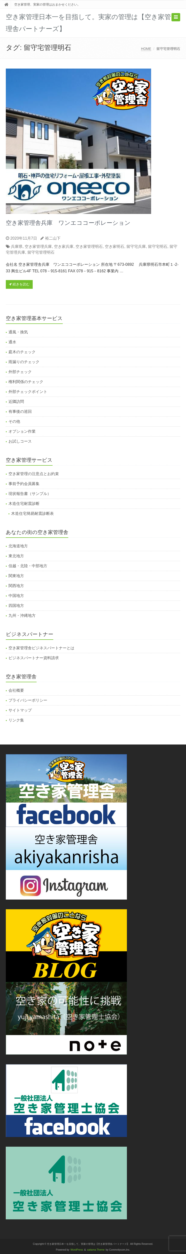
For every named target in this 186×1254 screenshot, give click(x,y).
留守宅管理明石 (40, 252)
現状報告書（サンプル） (29, 494)
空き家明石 (114, 246)
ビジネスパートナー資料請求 (33, 658)
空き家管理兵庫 (38, 246)
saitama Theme (96, 1249)
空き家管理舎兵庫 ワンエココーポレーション (68, 222)
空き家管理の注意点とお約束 (33, 474)
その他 (14, 421)
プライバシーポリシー (27, 700)
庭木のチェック (22, 352)
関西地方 (16, 586)
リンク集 (16, 720)
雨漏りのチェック (23, 362)
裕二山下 (53, 238)
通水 (12, 342)
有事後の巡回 (20, 411)
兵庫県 (17, 246)
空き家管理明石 (89, 246)
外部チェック (20, 372)
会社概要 (16, 690)
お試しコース (20, 441)
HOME (146, 49)
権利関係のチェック (25, 382)
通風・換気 (18, 332)
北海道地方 (18, 546)
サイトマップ (20, 710)
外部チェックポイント (27, 392)
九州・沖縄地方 (22, 615)
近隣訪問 (16, 402)
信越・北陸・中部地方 (27, 566)
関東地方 (16, 576)
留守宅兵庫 (136, 246)
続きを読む (19, 284)
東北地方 (16, 556)
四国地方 (16, 605)
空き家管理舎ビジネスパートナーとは (41, 648)
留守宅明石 (157, 246)
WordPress (76, 1249)
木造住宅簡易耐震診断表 (32, 513)
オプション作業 (22, 431)
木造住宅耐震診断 (23, 504)
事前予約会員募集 (23, 484)
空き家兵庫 (63, 246)
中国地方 (16, 596)
